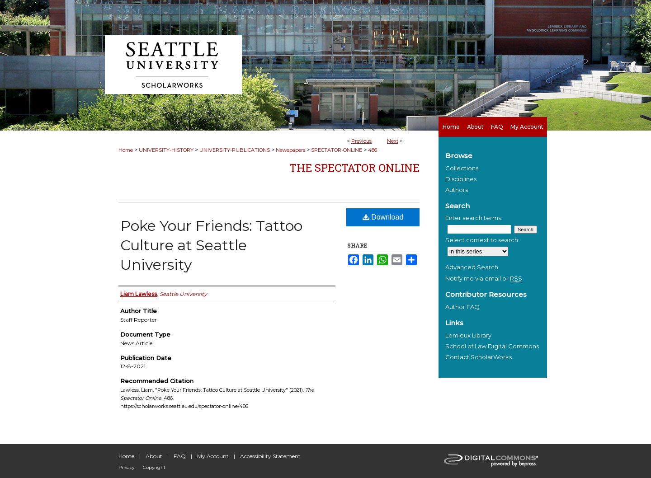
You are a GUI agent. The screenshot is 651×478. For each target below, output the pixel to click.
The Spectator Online (354, 167)
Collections (461, 168)
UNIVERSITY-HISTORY (166, 150)
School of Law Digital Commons (492, 346)
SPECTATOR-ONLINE (336, 150)
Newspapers (290, 150)
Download (383, 217)
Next (392, 141)
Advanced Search (471, 267)
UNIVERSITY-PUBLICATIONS (234, 150)
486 (372, 150)
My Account (213, 456)
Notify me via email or (483, 278)
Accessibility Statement (270, 456)
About (154, 456)
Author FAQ (462, 306)
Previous (361, 141)
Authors (456, 189)
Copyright (154, 467)
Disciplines (460, 179)
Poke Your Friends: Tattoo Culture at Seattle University (211, 245)
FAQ (180, 456)
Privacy (126, 467)
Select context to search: (482, 240)
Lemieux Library (468, 335)
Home (125, 150)
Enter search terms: (473, 217)
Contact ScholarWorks (478, 357)
